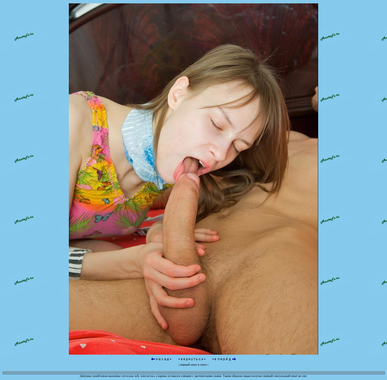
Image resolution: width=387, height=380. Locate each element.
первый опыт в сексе (193, 364)
